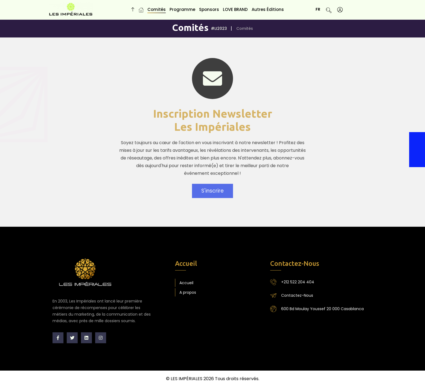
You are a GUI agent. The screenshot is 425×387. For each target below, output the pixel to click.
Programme (182, 9)
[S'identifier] (340, 10)
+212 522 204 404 (297, 282)
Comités (156, 9)
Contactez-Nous (297, 295)
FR (320, 9)
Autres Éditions (268, 9)
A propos (187, 292)
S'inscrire (212, 192)
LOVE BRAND (235, 9)
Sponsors (209, 9)
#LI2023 (219, 28)
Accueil (186, 283)
